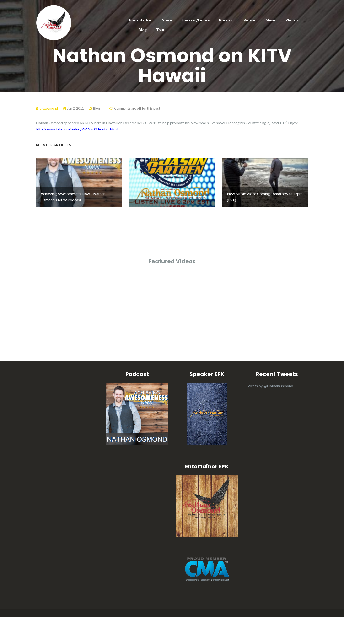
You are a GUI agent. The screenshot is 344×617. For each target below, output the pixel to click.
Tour (160, 29)
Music (270, 20)
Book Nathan (140, 20)
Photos (291, 20)
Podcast (226, 20)
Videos (249, 20)
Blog (143, 29)
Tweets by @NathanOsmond (269, 374)
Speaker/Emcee (196, 20)
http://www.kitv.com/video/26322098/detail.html (77, 129)
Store (167, 20)
